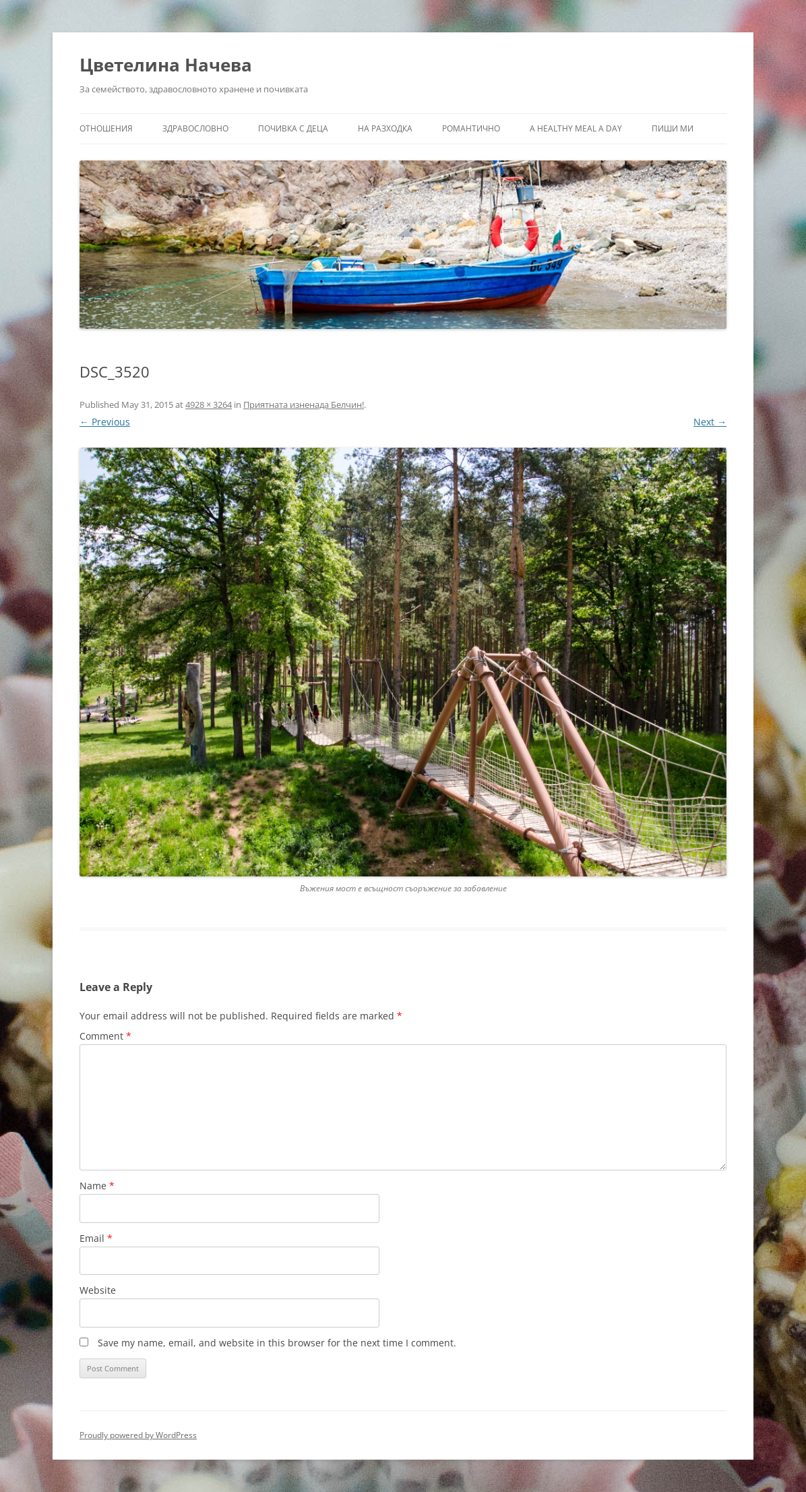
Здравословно (195, 128)
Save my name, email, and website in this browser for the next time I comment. (277, 1342)
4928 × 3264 (208, 404)
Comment (105, 1036)
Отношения (106, 128)
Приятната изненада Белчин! (303, 404)
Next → (709, 421)
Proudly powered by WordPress (138, 1435)
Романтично (471, 128)
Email (96, 1238)
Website (98, 1290)
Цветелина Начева (166, 65)
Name (97, 1185)
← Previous (105, 421)
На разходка (385, 128)
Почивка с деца (293, 128)
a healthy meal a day (576, 128)
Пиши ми (672, 128)
